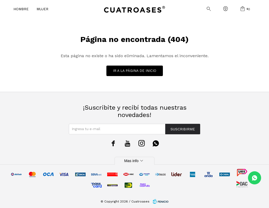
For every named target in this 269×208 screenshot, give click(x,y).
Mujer (42, 9)
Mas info (134, 160)
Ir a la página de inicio (134, 71)
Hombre (21, 9)
